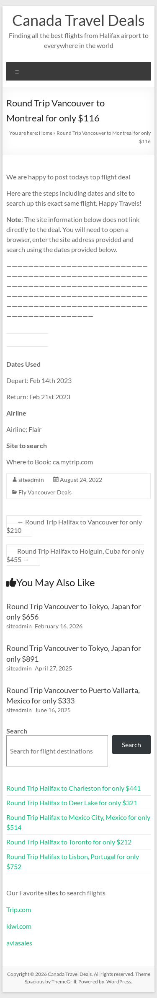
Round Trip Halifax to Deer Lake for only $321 (71, 802)
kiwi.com (18, 926)
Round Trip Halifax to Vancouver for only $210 (74, 526)
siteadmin (31, 479)
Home (45, 133)
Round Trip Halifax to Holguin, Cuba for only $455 (75, 555)
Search (16, 731)
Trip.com (18, 909)
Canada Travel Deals (78, 20)
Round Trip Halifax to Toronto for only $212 (68, 842)
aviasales (19, 943)
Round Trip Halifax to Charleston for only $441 (73, 788)
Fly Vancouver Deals (45, 492)
